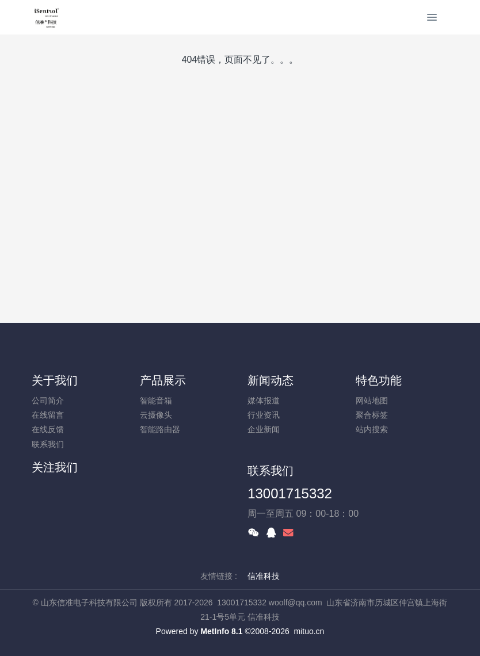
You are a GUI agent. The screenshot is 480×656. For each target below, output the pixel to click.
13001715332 (289, 493)
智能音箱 (156, 400)
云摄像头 (156, 414)
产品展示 (163, 380)
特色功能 (379, 380)
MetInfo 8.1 (221, 631)
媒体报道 (263, 400)
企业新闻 (263, 429)
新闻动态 (270, 380)
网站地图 (372, 400)
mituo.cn (309, 631)
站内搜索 (372, 429)
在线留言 (48, 414)
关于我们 (55, 380)
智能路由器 (160, 429)
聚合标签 (372, 414)
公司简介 (48, 400)
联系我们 (48, 444)
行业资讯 (263, 414)
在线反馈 (48, 429)
